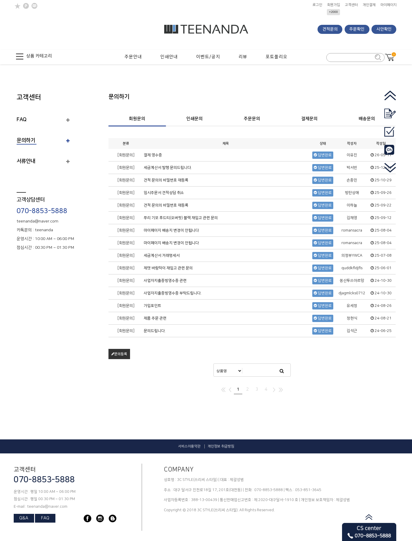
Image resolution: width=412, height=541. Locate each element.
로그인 (317, 5)
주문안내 (133, 56)
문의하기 (26, 140)
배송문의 (367, 118)
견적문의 (330, 29)
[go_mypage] (390, 136)
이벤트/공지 (208, 56)
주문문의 (252, 118)
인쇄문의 (194, 118)
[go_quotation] (390, 117)
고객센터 (351, 5)
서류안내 (26, 161)
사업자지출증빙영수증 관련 (165, 281)
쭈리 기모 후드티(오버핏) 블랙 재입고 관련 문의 (181, 218)
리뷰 (243, 56)
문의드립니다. (155, 331)
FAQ (22, 120)
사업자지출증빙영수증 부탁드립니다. (172, 293)
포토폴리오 (276, 56)
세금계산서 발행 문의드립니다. (168, 168)
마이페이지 (389, 5)
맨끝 (281, 389)
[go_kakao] (390, 154)
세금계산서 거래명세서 (162, 255)
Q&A (23, 518)
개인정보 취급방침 (221, 446)
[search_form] (351, 57)
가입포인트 (152, 306)
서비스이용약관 (189, 446)
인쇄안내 (169, 56)
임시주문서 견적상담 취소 (164, 193)
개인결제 (369, 5)
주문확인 (356, 29)
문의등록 (119, 354)
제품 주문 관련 (155, 318)
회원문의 (137, 118)
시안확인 (384, 29)
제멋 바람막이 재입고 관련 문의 (168, 268)
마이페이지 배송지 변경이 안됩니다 (171, 230)
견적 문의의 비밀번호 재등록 (166, 180)
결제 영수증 (153, 155)
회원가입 (333, 5)
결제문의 (309, 118)
